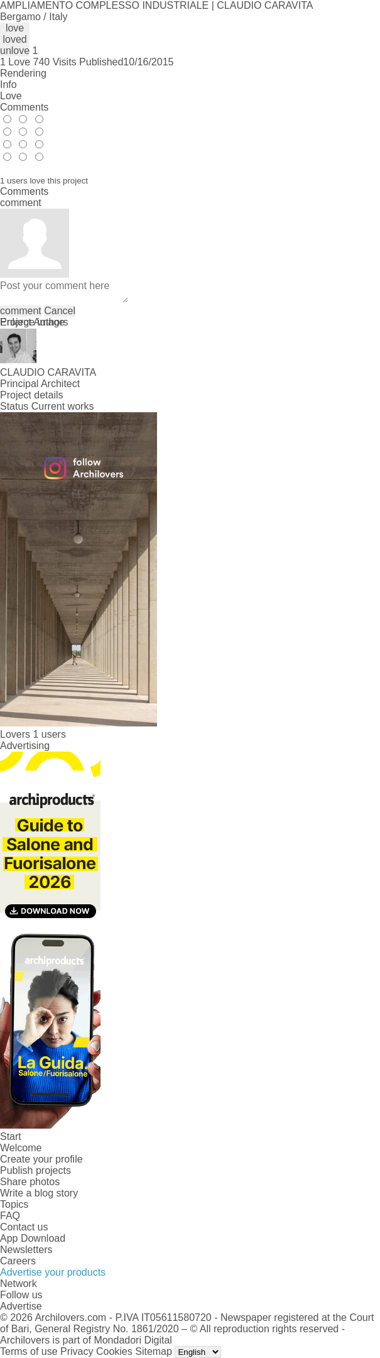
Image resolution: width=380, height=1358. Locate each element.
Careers (18, 1261)
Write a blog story (39, 1193)
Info (8, 84)
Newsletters (26, 1249)
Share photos (30, 1181)
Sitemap (153, 1351)
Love (11, 95)
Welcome (20, 1147)
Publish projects (35, 1170)
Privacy (76, 1351)
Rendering (23, 73)
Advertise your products (53, 1272)
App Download (32, 1238)
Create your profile (41, 1159)
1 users (49, 734)
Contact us (24, 1227)
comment (20, 310)
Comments (24, 107)
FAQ (10, 1215)
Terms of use (29, 1351)
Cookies (114, 1351)
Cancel (59, 310)
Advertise (21, 1306)
